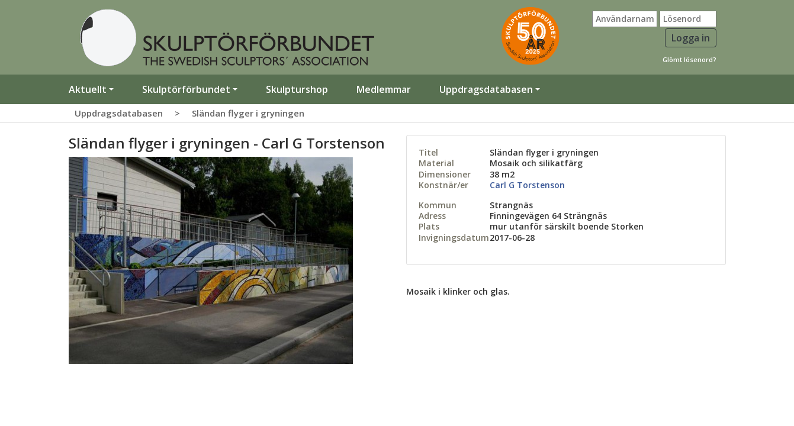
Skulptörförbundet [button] (186, 89)
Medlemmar (383, 89)
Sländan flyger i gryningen (248, 113)
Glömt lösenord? (689, 59)
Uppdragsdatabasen (119, 113)
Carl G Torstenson (527, 185)
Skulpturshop (297, 89)
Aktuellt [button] (88, 89)
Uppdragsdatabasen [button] (486, 89)
